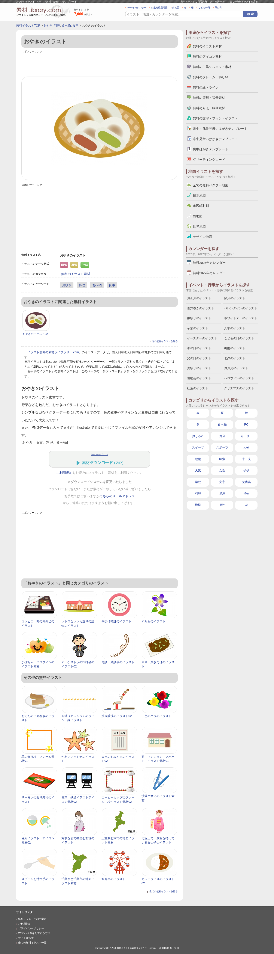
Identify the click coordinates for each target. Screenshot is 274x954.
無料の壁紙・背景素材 (209, 98)
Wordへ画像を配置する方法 (34, 933)
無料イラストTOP (28, 25)
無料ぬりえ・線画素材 (209, 108)
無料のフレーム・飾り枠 (210, 77)
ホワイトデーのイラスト (240, 318)
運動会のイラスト (199, 378)
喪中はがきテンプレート (210, 149)
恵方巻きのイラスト (200, 308)
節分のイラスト (234, 298)
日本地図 (199, 195)
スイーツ (198, 447)
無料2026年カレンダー (209, 262)
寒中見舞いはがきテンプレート (215, 139)
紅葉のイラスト (197, 388)
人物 (246, 447)
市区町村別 (201, 206)
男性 (222, 505)
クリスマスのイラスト (239, 388)
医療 (222, 459)
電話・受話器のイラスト (117, 662)
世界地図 (199, 226)
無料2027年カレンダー (209, 273)
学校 (198, 482)
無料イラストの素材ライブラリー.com (135, 948)
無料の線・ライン (206, 87)
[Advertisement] (99, 63)
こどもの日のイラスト (239, 338)
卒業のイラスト (197, 328)
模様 (198, 505)
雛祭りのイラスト (199, 318)
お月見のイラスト (236, 368)
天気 (198, 470)
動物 (198, 459)
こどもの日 (204, 7)
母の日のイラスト (199, 348)
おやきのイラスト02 (35, 333)
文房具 (246, 482)
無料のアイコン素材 (207, 56)
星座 (222, 493)
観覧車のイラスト (113, 879)
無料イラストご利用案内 (194, 1)
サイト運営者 (26, 937)
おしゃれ (198, 436)
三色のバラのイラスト (156, 716)
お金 (222, 436)
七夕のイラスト (234, 358)
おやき (47, 25)
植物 (246, 493)
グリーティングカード (209, 159)
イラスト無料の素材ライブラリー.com (53, 352)
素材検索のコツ (218, 1)
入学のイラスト (234, 328)
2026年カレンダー (136, 7)
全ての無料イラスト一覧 (32, 942)
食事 (76, 25)
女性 (222, 470)
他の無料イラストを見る (165, 341)
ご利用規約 (64, 472)
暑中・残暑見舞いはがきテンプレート (220, 128)
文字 (222, 482)
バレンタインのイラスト (240, 308)
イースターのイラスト (202, 338)
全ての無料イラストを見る (244, 1)
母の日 (218, 7)
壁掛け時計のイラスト (116, 621)
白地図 (175, 7)
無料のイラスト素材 (75, 274)
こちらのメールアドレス (117, 496)
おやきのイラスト (99, 454)
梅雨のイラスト (234, 348)
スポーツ (222, 447)
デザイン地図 (202, 236)
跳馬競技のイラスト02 (116, 716)
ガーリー (246, 436)
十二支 (246, 459)
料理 (57, 25)
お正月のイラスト (199, 298)
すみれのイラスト (153, 621)
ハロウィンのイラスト (239, 378)
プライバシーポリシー (31, 928)
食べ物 (66, 25)
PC (246, 424)
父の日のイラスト (199, 358)
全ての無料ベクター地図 (210, 185)
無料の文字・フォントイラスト (215, 118)
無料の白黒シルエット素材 (212, 67)
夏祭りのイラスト (199, 368)
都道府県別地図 (159, 7)
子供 (246, 470)
